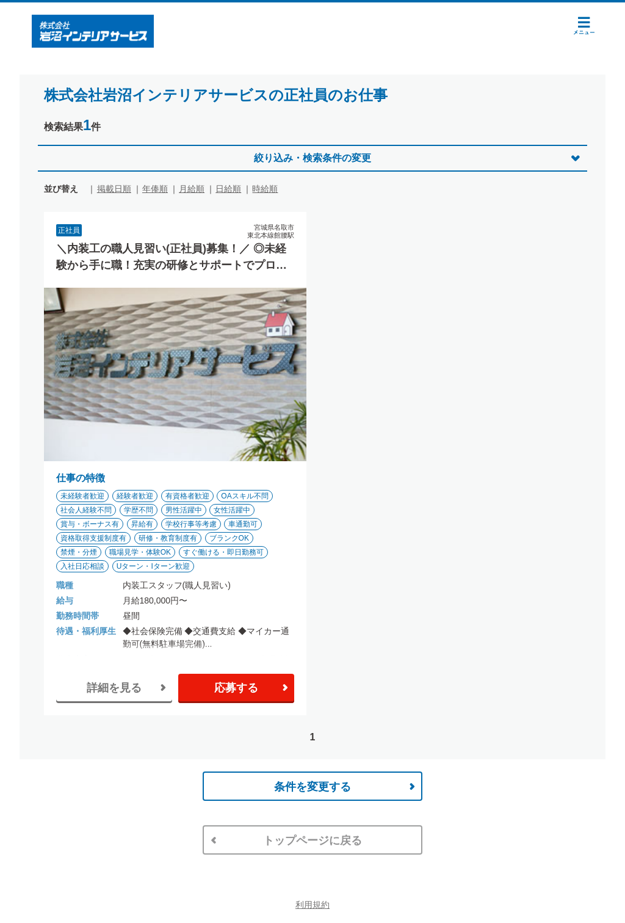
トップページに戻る (312, 840)
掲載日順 (114, 189)
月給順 (191, 189)
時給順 (265, 189)
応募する (236, 688)
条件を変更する (312, 787)
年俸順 (155, 189)
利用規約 (312, 905)
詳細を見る (114, 688)
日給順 (228, 189)
